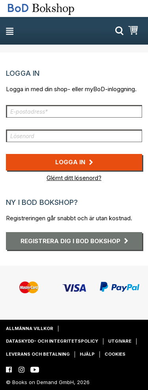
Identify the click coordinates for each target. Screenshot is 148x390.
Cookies (115, 354)
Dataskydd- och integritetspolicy (52, 341)
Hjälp (87, 354)
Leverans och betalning (38, 354)
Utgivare (119, 341)
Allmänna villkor (29, 328)
